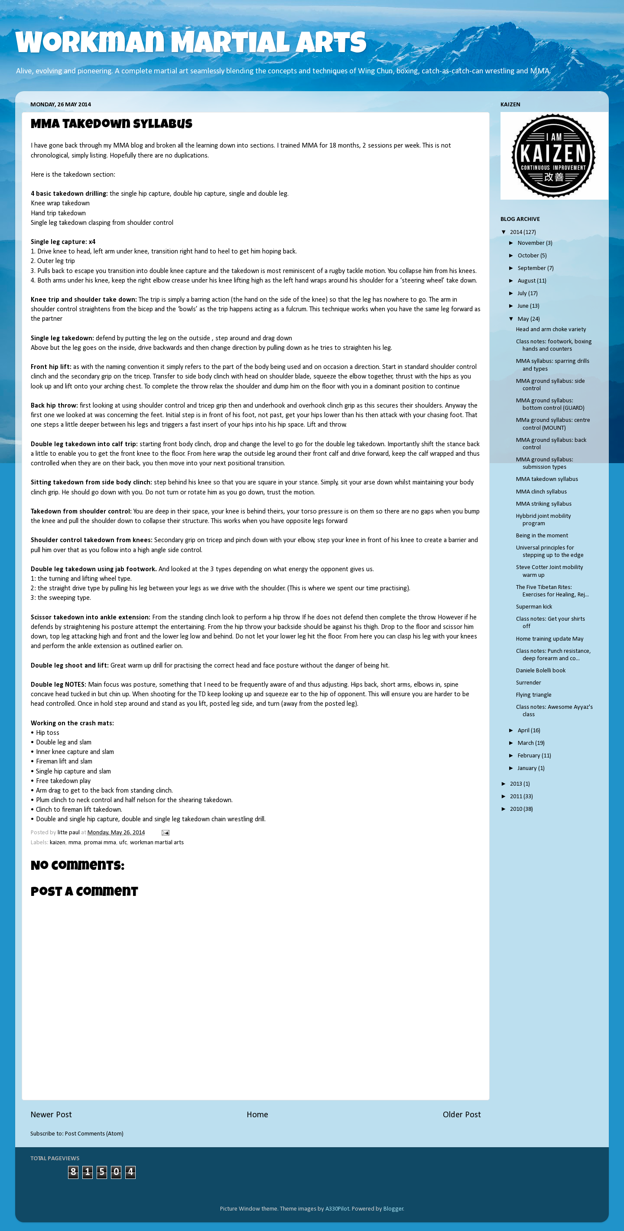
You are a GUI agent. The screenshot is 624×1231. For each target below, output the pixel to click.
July (523, 293)
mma (74, 842)
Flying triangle (534, 695)
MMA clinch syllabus (541, 492)
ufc (123, 842)
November (532, 243)
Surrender (528, 683)
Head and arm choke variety (551, 329)
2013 (516, 784)
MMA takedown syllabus (547, 479)
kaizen (57, 842)
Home (257, 1115)
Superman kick (534, 607)
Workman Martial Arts (191, 46)
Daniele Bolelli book (541, 671)
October (529, 256)
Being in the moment (542, 536)
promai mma (100, 842)
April (524, 730)
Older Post (462, 1115)
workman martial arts (157, 842)
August (527, 281)
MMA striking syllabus (544, 504)
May (524, 319)
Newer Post (51, 1115)
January (528, 768)
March (526, 743)
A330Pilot (337, 1209)
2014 (516, 232)
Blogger (393, 1209)
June (524, 306)
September (532, 268)
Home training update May (550, 639)
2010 (516, 809)
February (530, 756)
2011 (516, 796)
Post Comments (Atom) (94, 1134)
